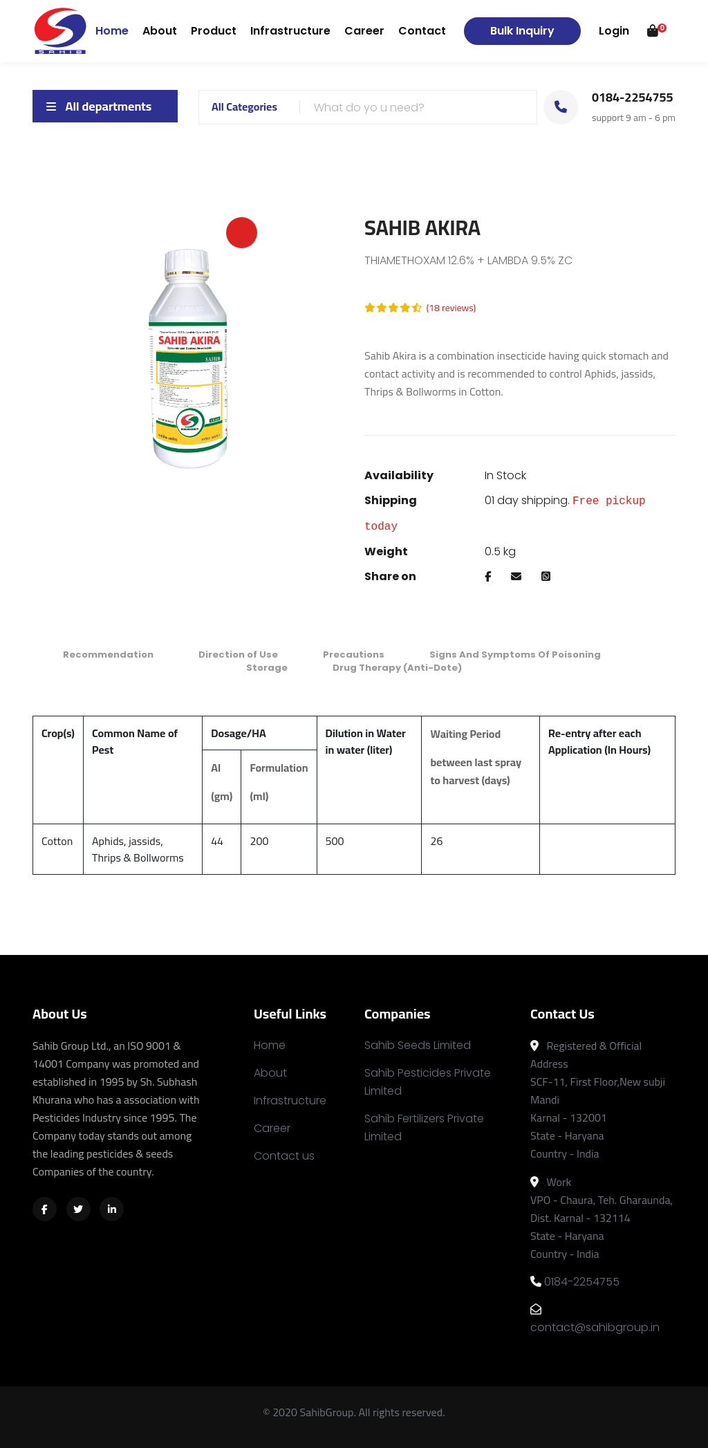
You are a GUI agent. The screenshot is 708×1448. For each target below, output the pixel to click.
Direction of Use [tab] (238, 654)
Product (213, 31)
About (159, 31)
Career (364, 31)
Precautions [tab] (353, 654)
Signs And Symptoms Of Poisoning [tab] (515, 654)
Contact (422, 31)
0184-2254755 (575, 1282)
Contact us (284, 1156)
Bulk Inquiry (522, 31)
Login (614, 31)
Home (112, 30)
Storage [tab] (267, 667)
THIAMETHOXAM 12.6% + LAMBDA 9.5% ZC (468, 260)
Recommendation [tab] (108, 654)
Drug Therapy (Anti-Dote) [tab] (397, 667)
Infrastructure (290, 31)
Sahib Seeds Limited (417, 1045)
